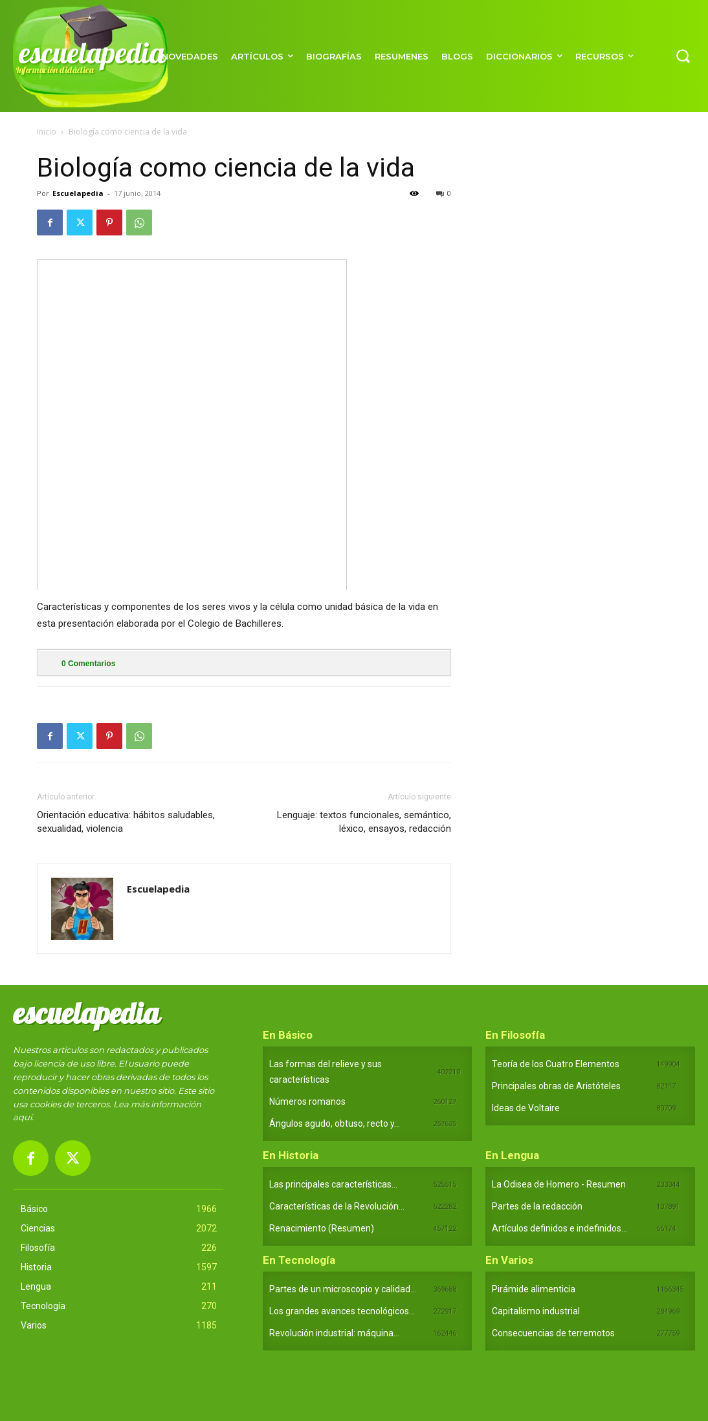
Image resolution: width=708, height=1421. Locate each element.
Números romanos (307, 1101)
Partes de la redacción (537, 1206)
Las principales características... (333, 1184)
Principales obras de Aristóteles (556, 1086)
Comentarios (88, 663)
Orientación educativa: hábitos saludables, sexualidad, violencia (126, 821)
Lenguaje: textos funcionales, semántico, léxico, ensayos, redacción (364, 821)
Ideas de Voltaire (526, 1108)
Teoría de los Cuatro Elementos (555, 1064)
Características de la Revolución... (336, 1206)
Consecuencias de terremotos (553, 1333)
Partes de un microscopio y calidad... (342, 1289)
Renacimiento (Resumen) (321, 1228)
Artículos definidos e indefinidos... (559, 1228)
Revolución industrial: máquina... (334, 1333)
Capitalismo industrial (536, 1311)
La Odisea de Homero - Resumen (559, 1184)
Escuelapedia (78, 193)
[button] (682, 55)
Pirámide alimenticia (533, 1289)
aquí (22, 1117)
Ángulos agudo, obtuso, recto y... (334, 1123)
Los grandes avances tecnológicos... (342, 1311)
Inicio (46, 131)
